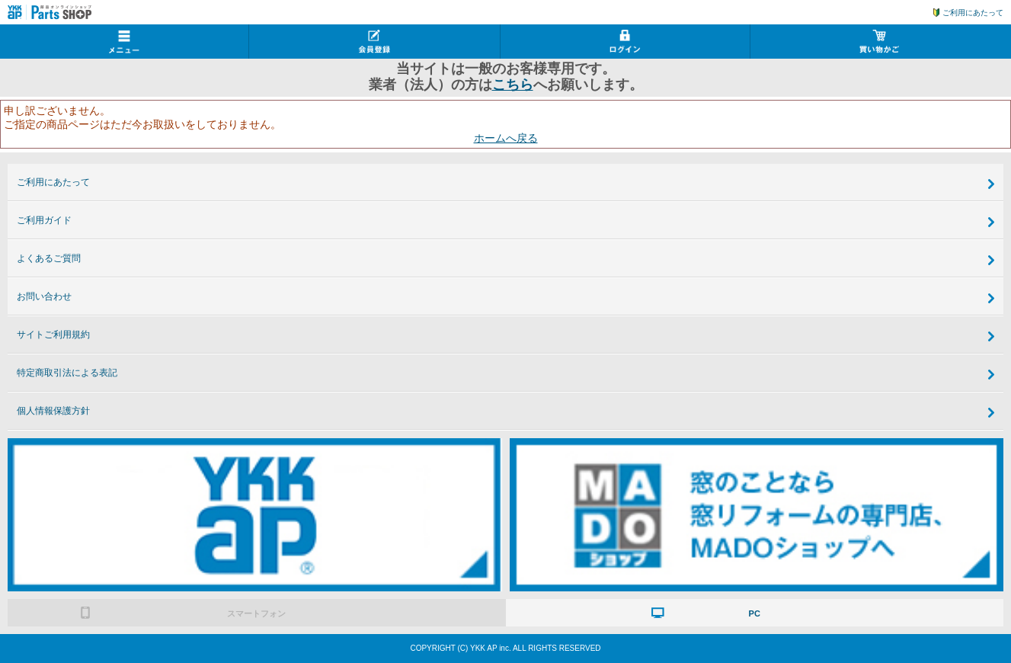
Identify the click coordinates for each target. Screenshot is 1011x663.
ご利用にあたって (972, 12)
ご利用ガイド (44, 220)
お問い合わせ (44, 296)
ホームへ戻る (506, 138)
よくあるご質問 (49, 258)
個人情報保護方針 (53, 410)
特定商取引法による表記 (67, 372)
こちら (512, 84)
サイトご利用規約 (53, 334)
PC (754, 613)
